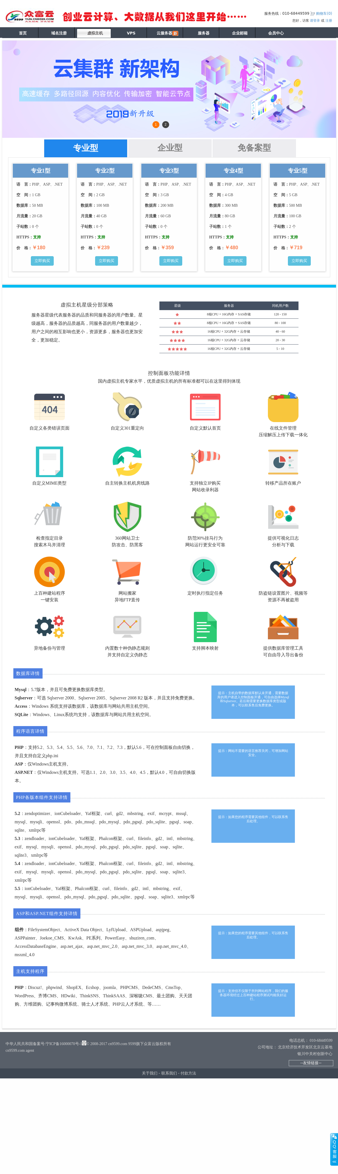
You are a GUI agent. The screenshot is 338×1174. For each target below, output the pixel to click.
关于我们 (149, 1073)
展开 (334, 1149)
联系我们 (169, 1073)
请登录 (315, 21)
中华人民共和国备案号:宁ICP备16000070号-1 (44, 1044)
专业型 (85, 148)
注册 (328, 21)
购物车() (324, 13)
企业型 (169, 147)
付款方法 (188, 1073)
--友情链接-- (310, 1063)
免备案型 (254, 147)
